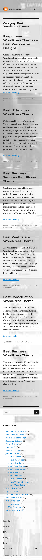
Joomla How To (14, 463)
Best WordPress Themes (24, 98)
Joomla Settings (15, 479)
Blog (5, 543)
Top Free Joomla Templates (17, 494)
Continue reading (11, 92)
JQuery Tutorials (12, 488)
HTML (5, 532)
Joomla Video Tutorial (17, 485)
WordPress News (15, 507)
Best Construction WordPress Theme (18, 299)
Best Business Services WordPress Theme (19, 177)
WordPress (8, 526)
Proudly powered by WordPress (16, 556)
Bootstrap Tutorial (13, 441)
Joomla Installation (16, 466)
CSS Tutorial (10, 447)
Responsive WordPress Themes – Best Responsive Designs (20, 42)
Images (6, 537)
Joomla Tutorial (12, 453)
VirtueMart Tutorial (14, 498)
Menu (35, 9)
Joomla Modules (15, 475)
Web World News (12, 501)
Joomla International (17, 469)
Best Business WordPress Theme (18, 353)
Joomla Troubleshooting (18, 482)
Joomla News (13, 504)
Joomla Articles (14, 457)
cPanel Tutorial (12, 444)
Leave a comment (9, 101)
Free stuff (7, 549)
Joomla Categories (16, 460)
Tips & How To (11, 491)
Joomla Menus (14, 472)
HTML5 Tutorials (13, 450)
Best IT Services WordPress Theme (18, 112)
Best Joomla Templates (15, 431)
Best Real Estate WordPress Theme (18, 239)
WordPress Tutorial (14, 510)
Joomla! (6, 521)
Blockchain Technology (15, 438)
